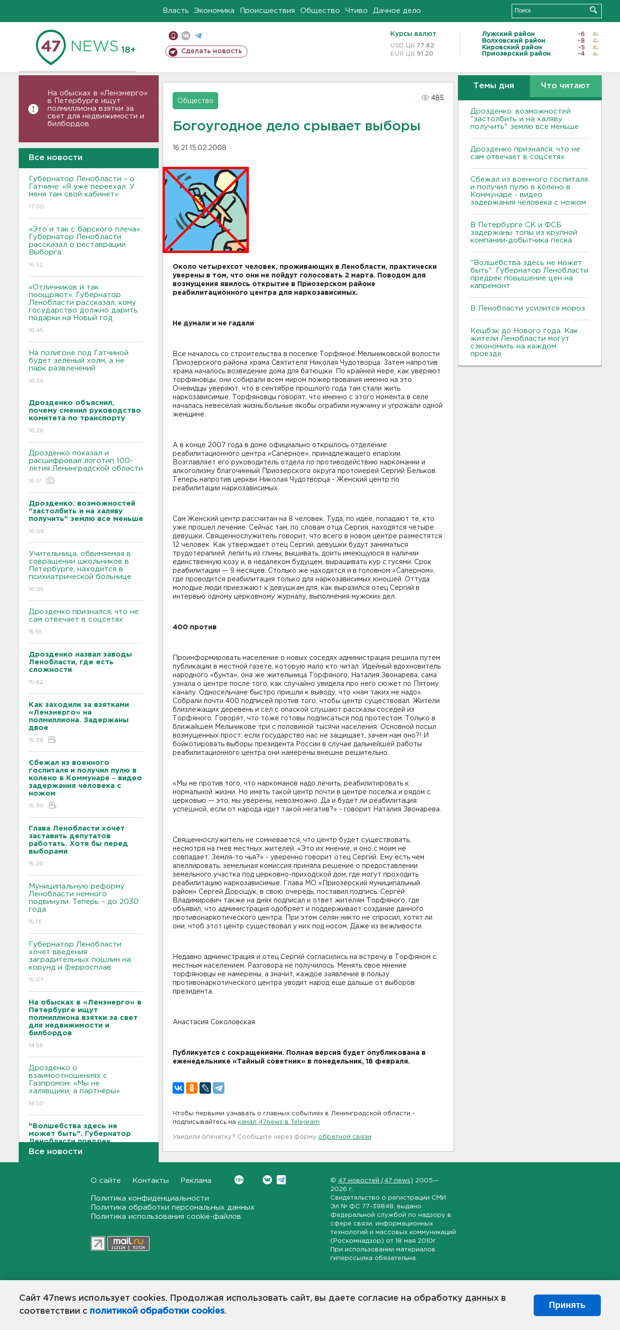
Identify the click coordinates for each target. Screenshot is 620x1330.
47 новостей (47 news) (375, 1180)
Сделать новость (211, 51)
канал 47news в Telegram (279, 1122)
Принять (567, 1305)
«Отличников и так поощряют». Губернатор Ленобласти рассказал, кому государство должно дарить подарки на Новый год (86, 309)
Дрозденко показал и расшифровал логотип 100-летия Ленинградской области (86, 467)
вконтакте (185, 35)
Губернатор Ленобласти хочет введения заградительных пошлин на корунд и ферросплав (86, 962)
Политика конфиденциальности (150, 1198)
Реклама (195, 1181)
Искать (593, 9)
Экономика (214, 11)
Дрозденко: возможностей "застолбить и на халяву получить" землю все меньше (524, 119)
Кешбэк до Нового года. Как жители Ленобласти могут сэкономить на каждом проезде (524, 342)
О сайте (106, 1181)
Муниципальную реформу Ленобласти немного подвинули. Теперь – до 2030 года (86, 904)
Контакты (150, 1181)
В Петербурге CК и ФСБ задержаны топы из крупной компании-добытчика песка (523, 232)
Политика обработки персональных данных (173, 1207)
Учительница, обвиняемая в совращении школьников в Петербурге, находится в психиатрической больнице (86, 572)
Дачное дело (397, 11)
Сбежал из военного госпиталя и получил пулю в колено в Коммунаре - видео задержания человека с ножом (529, 191)
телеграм (198, 35)
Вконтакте (239, 1179)
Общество (320, 11)
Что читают (565, 86)
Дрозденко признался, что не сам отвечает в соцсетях (86, 622)
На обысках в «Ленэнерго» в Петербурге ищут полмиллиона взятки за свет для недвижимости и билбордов (97, 108)
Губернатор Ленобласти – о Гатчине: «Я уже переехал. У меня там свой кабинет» (86, 193)
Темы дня (493, 86)
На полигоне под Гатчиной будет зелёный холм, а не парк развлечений (86, 367)
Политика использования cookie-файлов (166, 1217)
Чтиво (356, 11)
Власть (176, 11)
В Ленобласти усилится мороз (527, 308)
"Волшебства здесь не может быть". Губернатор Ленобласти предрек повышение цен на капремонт (529, 274)
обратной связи (344, 1137)
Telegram (281, 1179)
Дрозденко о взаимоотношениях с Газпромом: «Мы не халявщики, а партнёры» (86, 1086)
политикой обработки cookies (157, 1311)
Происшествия (267, 11)
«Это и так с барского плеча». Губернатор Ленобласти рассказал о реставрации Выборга (86, 247)
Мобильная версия (173, 35)
